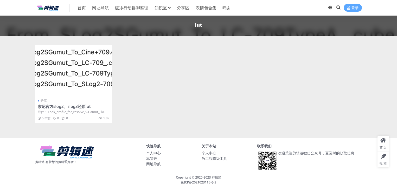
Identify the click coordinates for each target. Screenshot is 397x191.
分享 (44, 100)
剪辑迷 (216, 177)
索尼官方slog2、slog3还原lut (64, 106)
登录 (352, 8)
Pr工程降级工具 (214, 158)
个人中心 (153, 153)
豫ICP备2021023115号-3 (198, 182)
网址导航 (153, 163)
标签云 (151, 158)
